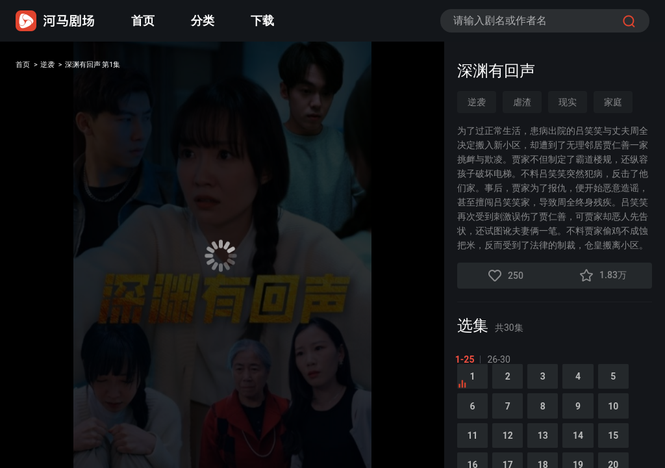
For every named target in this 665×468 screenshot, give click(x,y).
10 (636, 420)
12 (515, 454)
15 (636, 454)
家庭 (613, 102)
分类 (202, 20)
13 (555, 454)
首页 (143, 20)
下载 (262, 20)
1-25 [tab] (467, 359)
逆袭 (59, 67)
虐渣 (522, 102)
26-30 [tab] (501, 359)
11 (475, 454)
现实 (567, 102)
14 (595, 454)
